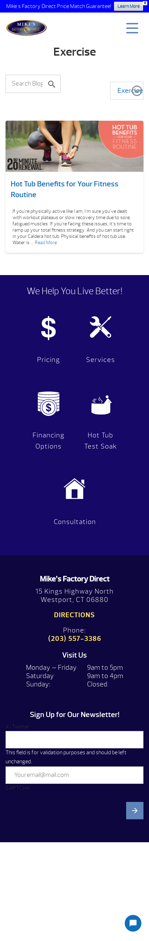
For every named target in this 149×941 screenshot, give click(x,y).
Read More (46, 243)
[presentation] (58, 865)
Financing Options (48, 441)
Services (100, 359)
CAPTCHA (17, 788)
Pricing (48, 359)
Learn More (128, 6)
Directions (74, 615)
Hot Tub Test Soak (100, 441)
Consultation (75, 521)
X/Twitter (17, 726)
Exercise (130, 90)
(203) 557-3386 (74, 638)
